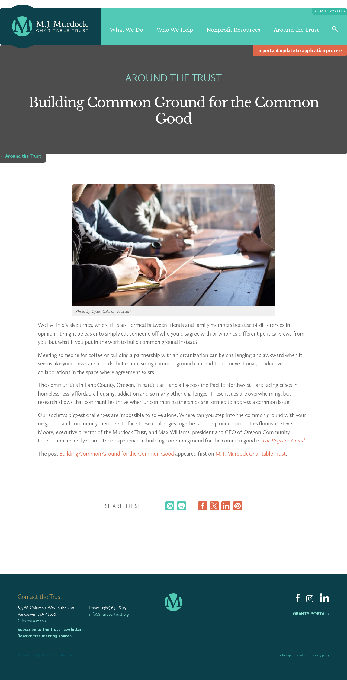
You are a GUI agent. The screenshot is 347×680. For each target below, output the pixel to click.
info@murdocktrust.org (109, 614)
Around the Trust (296, 30)
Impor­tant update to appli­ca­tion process (300, 50)
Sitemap (285, 655)
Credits (301, 655)
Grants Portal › (311, 613)
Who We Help (174, 30)
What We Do (126, 30)
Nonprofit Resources (233, 30)
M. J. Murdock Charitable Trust (251, 453)
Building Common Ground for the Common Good (116, 453)
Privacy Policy (320, 655)
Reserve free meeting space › (45, 635)
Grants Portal (330, 11)
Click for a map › (32, 620)
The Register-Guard (283, 440)
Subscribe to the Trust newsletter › (51, 629)
